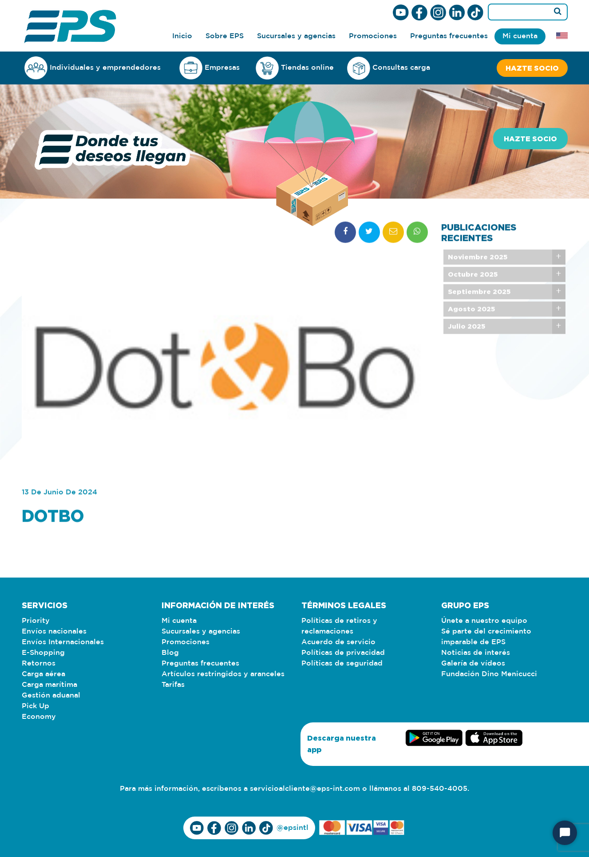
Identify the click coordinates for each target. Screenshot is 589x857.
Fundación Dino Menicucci (489, 674)
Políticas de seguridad (342, 663)
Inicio (182, 36)
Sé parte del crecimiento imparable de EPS (486, 637)
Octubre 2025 (473, 292)
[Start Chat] (565, 833)
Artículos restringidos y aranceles (223, 674)
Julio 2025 (466, 344)
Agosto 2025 (471, 327)
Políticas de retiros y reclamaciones (339, 626)
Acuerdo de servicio (338, 642)
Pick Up (35, 706)
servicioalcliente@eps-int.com (305, 788)
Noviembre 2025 (477, 275)
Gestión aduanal (51, 695)
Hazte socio (532, 68)
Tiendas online (295, 68)
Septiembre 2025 (479, 310)
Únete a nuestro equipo (484, 621)
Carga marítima (49, 685)
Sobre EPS (225, 36)
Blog (170, 653)
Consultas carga (388, 68)
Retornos (38, 663)
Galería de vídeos (473, 663)
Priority (36, 621)
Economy (39, 717)
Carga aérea (43, 674)
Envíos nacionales (54, 631)
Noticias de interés (475, 653)
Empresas (209, 67)
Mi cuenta (520, 36)
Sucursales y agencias (296, 36)
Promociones (373, 36)
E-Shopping (43, 653)
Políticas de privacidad (343, 653)
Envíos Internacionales (63, 642)
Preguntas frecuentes (449, 36)
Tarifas (173, 685)
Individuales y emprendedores (92, 67)
